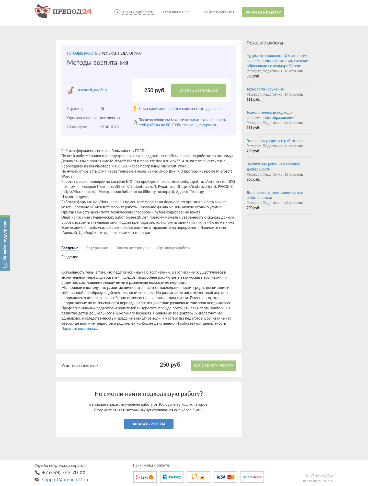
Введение (70, 247)
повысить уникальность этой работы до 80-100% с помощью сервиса (182, 122)
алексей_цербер (92, 89)
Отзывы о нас (175, 11)
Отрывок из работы (174, 247)
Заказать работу (263, 12)
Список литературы (132, 247)
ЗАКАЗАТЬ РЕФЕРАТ (149, 424)
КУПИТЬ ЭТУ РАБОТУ (198, 90)
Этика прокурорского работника (274, 140)
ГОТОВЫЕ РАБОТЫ (82, 53)
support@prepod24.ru (65, 479)
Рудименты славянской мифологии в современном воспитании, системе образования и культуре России (278, 60)
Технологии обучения (265, 89)
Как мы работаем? (138, 11)
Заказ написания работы (160, 108)
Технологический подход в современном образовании (270, 115)
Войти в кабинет (219, 11)
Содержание (97, 247)
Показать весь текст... (79, 328)
